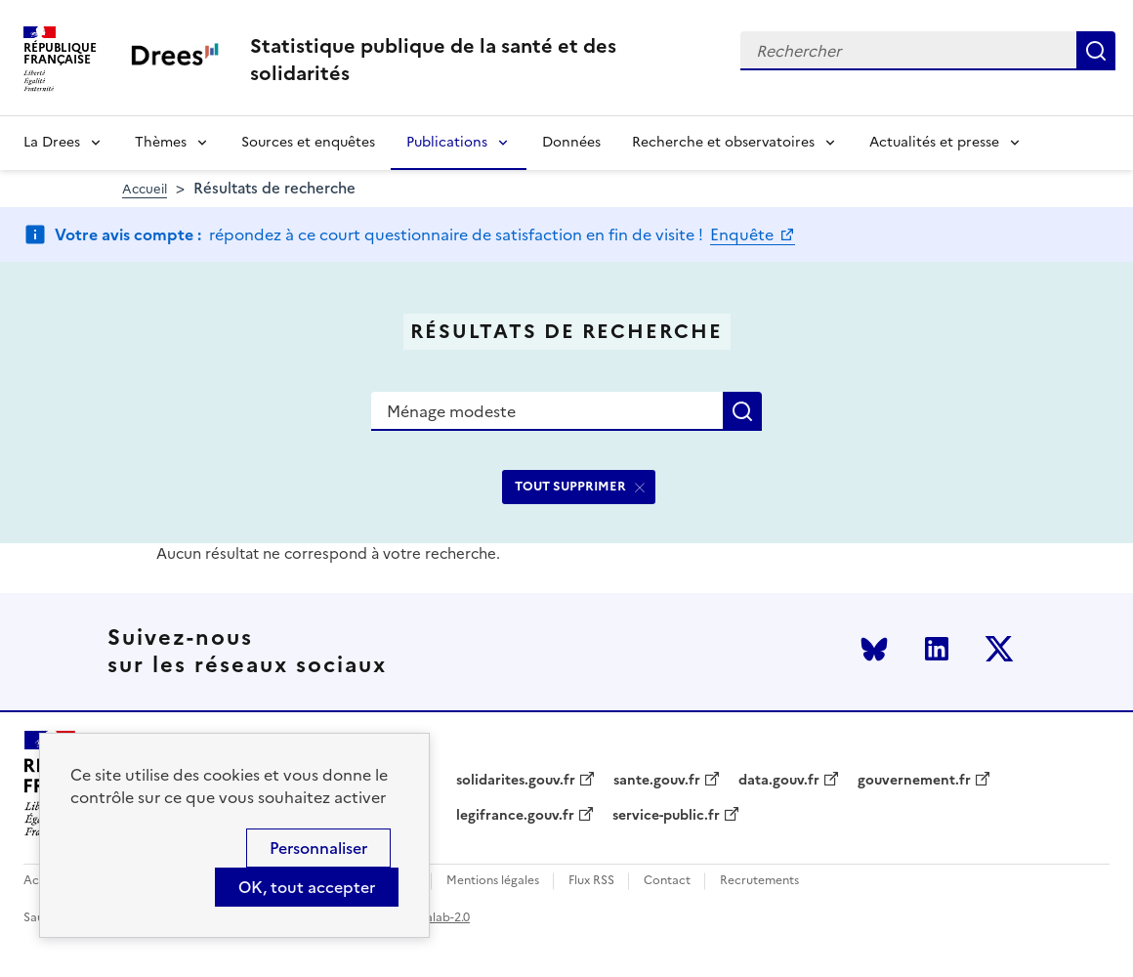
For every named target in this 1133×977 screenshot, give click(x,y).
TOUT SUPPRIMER (570, 486)
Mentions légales (492, 880)
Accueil (144, 189)
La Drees (51, 142)
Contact (667, 880)
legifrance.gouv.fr (515, 816)
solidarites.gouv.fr (515, 780)
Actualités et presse (934, 142)
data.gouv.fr (778, 780)
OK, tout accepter (306, 887)
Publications (446, 142)
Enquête (743, 234)
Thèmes (161, 142)
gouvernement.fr (914, 780)
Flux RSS (591, 880)
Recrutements (759, 880)
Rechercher (1095, 50)
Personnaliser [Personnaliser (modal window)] (318, 848)
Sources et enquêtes (308, 142)
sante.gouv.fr (656, 780)
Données (571, 142)
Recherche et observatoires (723, 142)
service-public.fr (666, 816)
